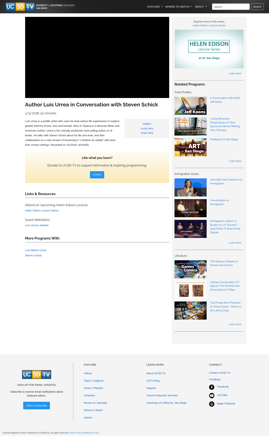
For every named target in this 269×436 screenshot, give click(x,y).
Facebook (223, 386)
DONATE (97, 174)
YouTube (222, 395)
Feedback (215, 379)
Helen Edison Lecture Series (209, 25)
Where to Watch (93, 410)
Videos (88, 373)
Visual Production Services (162, 395)
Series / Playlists (93, 387)
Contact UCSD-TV (220, 372)
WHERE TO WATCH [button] (177, 6)
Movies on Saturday (95, 402)
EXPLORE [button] (154, 6)
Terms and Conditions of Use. (84, 432)
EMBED (147, 124)
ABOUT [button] (200, 6)
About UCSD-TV (156, 373)
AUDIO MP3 (147, 128)
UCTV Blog (153, 380)
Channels (89, 395)
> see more (234, 73)
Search (257, 6)
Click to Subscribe (36, 405)
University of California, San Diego (167, 402)
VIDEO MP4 (147, 133)
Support (151, 387)
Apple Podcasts (226, 403)
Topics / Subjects (94, 380)
